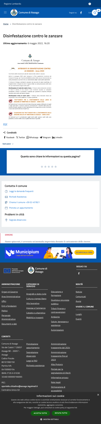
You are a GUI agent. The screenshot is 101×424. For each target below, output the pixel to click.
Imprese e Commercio (36, 308)
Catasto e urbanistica (35, 312)
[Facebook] (80, 12)
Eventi (79, 319)
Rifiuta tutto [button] (61, 413)
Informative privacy (59, 377)
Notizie (79, 291)
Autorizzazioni (57, 330)
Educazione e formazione (57, 293)
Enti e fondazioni (9, 306)
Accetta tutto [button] (40, 413)
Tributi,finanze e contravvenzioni (58, 310)
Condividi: (10, 132)
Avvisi (78, 301)
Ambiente (55, 316)
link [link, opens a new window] (75, 408)
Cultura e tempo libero (36, 298)
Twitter (20, 137)
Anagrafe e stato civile (36, 293)
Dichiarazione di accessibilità (58, 388)
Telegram (45, 137)
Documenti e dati (9, 323)
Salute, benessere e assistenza (60, 323)
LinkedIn (57, 137)
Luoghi (79, 314)
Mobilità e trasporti (34, 317)
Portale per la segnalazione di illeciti (61, 371)
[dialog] (50, 408)
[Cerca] (95, 12)
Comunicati (81, 296)
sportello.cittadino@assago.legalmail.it (20, 386)
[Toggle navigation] (5, 12)
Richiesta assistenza (35, 365)
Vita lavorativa (32, 303)
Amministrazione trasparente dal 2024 (60, 345)
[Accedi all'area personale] (89, 3)
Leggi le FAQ (31, 360)
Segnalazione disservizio (32, 354)
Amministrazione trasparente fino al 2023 (59, 356)
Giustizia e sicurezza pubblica (60, 301)
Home (5, 23)
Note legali (56, 382)
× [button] (98, 395)
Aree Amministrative (11, 296)
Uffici (4, 301)
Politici (5, 310)
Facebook (8, 137)
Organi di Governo (10, 291)
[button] (50, 419)
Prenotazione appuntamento (32, 345)
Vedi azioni (8, 143)
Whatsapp (32, 137)
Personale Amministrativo (9, 317)
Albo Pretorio (57, 364)
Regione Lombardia (12, 3)
